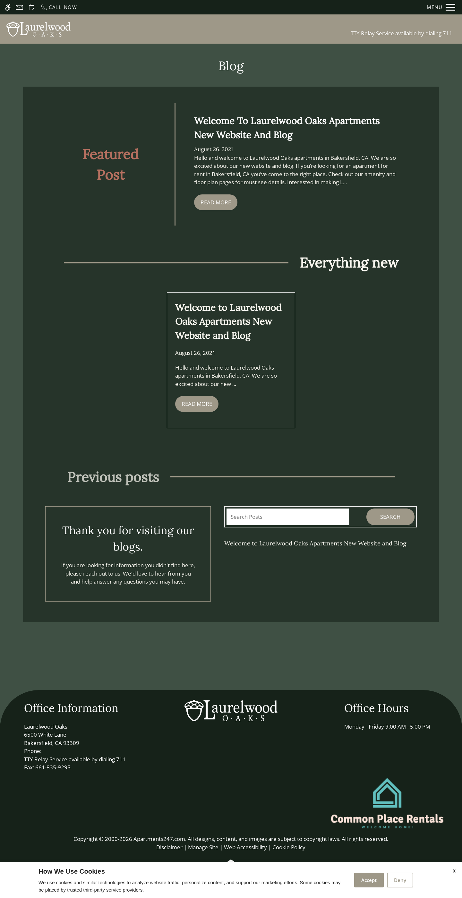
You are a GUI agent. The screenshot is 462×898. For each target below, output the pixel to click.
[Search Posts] (288, 517)
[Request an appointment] (31, 7)
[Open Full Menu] (441, 7)
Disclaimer (169, 847)
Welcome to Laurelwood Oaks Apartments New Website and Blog (315, 543)
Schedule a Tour (174, 29)
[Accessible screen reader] (7, 7)
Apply (216, 29)
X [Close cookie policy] (454, 871)
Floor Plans (250, 29)
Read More (216, 202)
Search (390, 516)
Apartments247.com (159, 838)
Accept (369, 880)
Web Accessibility (245, 847)
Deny (400, 880)
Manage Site (203, 847)
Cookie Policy (288, 847)
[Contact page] (19, 7)
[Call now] (59, 7)
